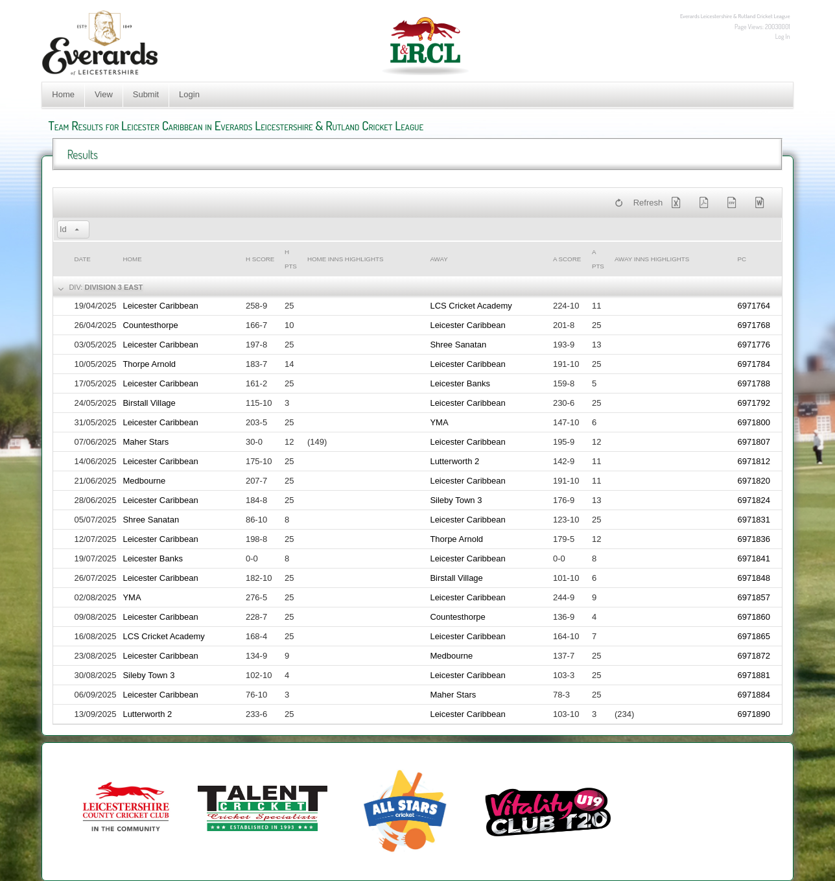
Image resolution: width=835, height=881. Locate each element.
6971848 (753, 578)
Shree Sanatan (458, 344)
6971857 (753, 597)
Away (438, 259)
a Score (567, 259)
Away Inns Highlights (652, 259)
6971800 (753, 422)
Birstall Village (149, 403)
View (104, 94)
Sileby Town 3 (456, 500)
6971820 (753, 481)
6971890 (753, 714)
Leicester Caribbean (160, 306)
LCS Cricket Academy (471, 306)
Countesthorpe (150, 325)
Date (82, 259)
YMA (439, 422)
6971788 (753, 383)
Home (63, 94)
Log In (782, 36)
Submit (146, 94)
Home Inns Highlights (345, 259)
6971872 (753, 656)
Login (189, 94)
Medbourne (144, 481)
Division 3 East (113, 287)
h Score (260, 259)
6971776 (753, 344)
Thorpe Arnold (149, 364)
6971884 (753, 694)
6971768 (753, 325)
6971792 (753, 403)
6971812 (753, 461)
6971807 (753, 442)
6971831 (753, 519)
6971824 (753, 500)
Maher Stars (146, 442)
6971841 (753, 558)
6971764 (753, 306)
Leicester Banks (460, 383)
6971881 (753, 675)
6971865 (753, 636)
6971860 (753, 617)
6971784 (753, 364)
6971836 (753, 539)
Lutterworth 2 (454, 461)
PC (741, 259)
